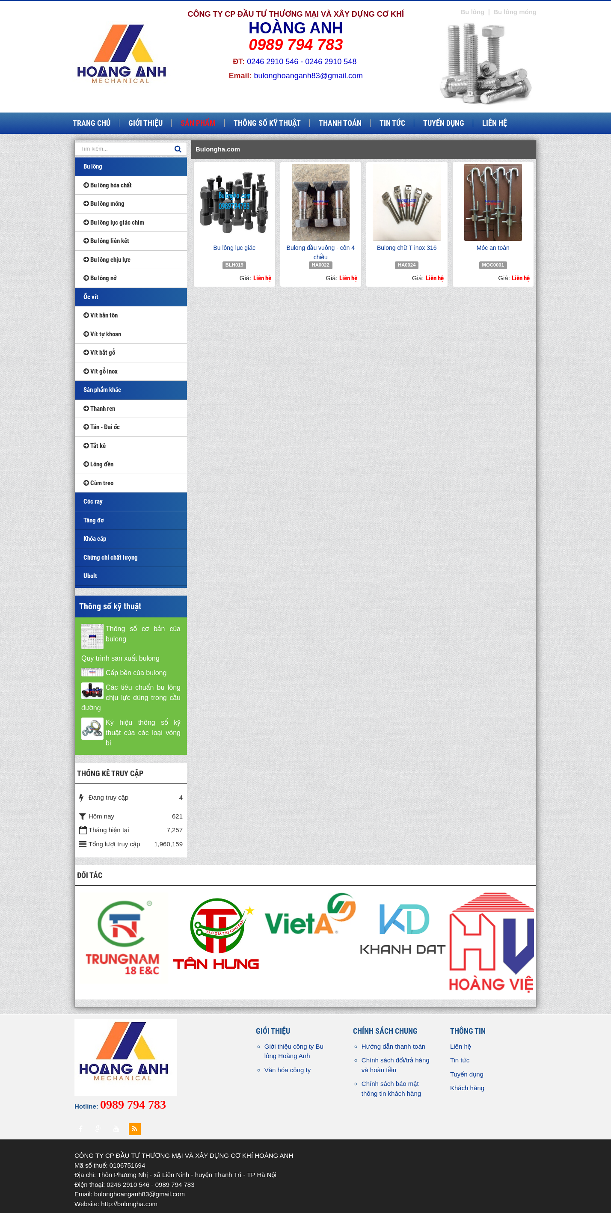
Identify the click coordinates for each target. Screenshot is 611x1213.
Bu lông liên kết (106, 241)
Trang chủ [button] (91, 123)
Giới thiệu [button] (145, 123)
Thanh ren (99, 408)
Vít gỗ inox (100, 371)
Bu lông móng (104, 204)
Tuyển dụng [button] (443, 123)
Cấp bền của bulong (136, 672)
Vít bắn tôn (100, 315)
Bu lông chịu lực (107, 260)
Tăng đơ (93, 520)
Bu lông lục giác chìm (113, 222)
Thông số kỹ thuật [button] (267, 123)
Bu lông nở (100, 278)
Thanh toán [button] (340, 123)
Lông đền (98, 464)
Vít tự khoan (102, 334)
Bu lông (92, 166)
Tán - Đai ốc (101, 427)
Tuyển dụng (466, 1074)
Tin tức (459, 1060)
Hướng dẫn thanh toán (393, 1046)
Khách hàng (467, 1087)
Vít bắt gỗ (99, 352)
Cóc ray (93, 501)
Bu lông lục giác (234, 247)
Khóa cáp (94, 539)
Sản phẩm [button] (198, 123)
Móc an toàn (493, 247)
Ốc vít (90, 297)
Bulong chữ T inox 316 (407, 247)
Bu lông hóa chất (107, 185)
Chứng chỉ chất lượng (110, 557)
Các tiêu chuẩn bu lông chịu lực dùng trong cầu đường (131, 698)
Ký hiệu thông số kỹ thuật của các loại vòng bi (143, 733)
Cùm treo (98, 483)
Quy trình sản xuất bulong (120, 658)
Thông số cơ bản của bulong (143, 634)
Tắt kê (94, 446)
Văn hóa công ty (287, 1070)
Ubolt (90, 576)
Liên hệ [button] (494, 123)
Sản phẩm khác (102, 390)
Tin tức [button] (392, 123)
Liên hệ (460, 1046)
